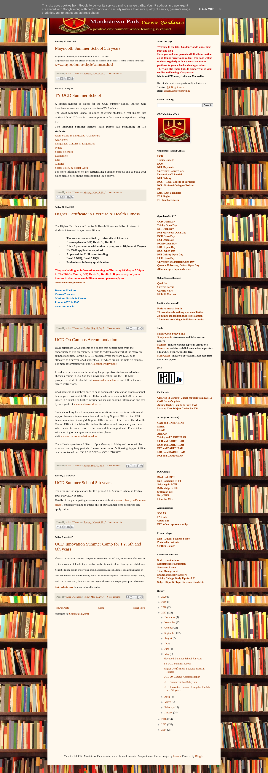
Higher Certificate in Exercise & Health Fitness (97, 213)
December (170, 617)
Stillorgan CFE (165, 492)
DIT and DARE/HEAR (170, 448)
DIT (159, 189)
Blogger (199, 756)
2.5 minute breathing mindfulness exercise (180, 319)
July (166, 643)
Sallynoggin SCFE (167, 484)
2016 (164, 719)
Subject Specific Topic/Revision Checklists (180, 582)
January (168, 712)
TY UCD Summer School (78, 95)
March (168, 702)
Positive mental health (169, 308)
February (169, 707)
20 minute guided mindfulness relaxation (179, 315)
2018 (164, 607)
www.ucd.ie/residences (106, 379)
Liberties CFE (165, 499)
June (167, 649)
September (170, 633)
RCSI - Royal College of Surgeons (176, 181)
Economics (61, 155)
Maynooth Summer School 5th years (87, 48)
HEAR (161, 430)
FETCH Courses (166, 294)
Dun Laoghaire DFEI (169, 481)
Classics (59, 163)
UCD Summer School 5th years (83, 482)
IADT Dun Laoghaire (169, 192)
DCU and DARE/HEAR (170, 444)
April (167, 696)
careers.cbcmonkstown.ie (177, 90)
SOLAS (161, 513)
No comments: (115, 73)
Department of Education (171, 563)
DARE (161, 426)
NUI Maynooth (165, 167)
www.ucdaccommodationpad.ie (78, 436)
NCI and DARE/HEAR (170, 455)
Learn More (207, 9)
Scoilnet (161, 344)
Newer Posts (62, 607)
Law (57, 159)
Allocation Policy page (103, 363)
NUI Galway (164, 178)
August (168, 638)
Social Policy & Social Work (71, 167)
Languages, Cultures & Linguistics (75, 143)
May (167, 654)
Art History (61, 139)
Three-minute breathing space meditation (180, 312)
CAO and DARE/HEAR (170, 423)
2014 (164, 729)
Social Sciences (64, 151)
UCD (160, 156)
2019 (164, 602)
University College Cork (170, 171)
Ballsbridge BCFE (167, 488)
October (168, 627)
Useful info (163, 520)
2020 (164, 596)
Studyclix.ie (163, 355)
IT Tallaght (163, 196)
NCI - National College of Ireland (175, 185)
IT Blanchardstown (168, 200)
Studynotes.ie (164, 337)
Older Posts (139, 607)
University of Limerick (170, 174)
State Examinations (168, 560)
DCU (160, 163)
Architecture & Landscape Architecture (77, 135)
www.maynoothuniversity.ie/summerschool (84, 64)
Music (58, 147)
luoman (177, 756)
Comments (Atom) (79, 614)
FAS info (162, 517)
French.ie (162, 348)
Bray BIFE (163, 495)
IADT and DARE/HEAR (171, 452)
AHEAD (162, 433)
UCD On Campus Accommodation (86, 339)
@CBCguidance (175, 87)
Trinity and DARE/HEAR (171, 437)
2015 (164, 724)
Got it (223, 9)
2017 (164, 612)
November (170, 622)
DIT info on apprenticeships (172, 524)
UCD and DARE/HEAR (170, 441)
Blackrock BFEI (166, 477)
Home (101, 607)
